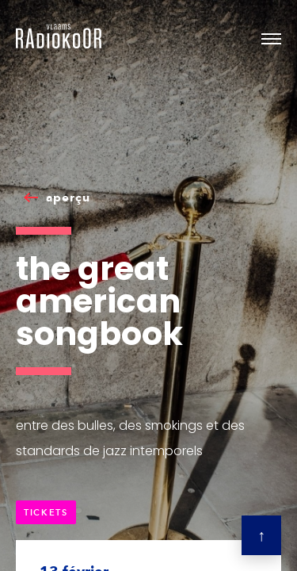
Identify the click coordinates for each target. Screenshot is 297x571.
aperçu (68, 197)
